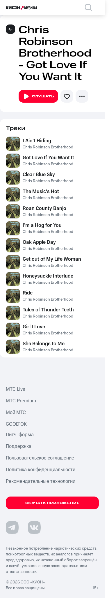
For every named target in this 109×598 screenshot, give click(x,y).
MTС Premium (21, 400)
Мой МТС (16, 412)
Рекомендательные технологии (40, 481)
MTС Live (15, 389)
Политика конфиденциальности (40, 469)
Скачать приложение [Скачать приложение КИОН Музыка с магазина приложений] (52, 503)
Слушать (38, 96)
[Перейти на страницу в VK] (34, 527)
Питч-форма (20, 434)
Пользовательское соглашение (40, 458)
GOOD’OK (16, 424)
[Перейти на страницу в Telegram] (12, 527)
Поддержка (18, 446)
